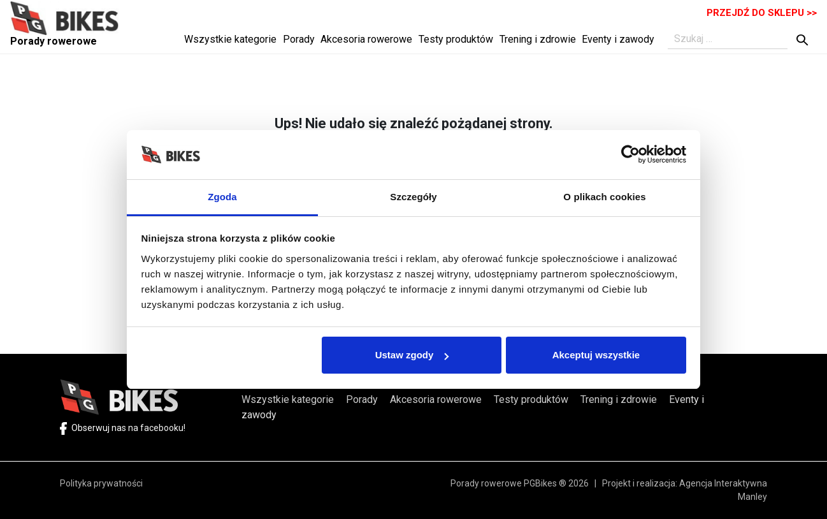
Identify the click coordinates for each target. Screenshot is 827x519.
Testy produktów (456, 39)
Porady (299, 39)
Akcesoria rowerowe (366, 39)
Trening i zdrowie (538, 39)
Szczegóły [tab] (413, 196)
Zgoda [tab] (222, 196)
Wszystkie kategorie (230, 39)
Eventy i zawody (618, 39)
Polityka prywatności (101, 483)
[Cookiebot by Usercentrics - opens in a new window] (630, 154)
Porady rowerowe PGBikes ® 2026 (526, 483)
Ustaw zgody (412, 354)
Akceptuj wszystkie (596, 354)
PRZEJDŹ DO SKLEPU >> (762, 12)
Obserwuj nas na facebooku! (122, 428)
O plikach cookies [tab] (604, 196)
